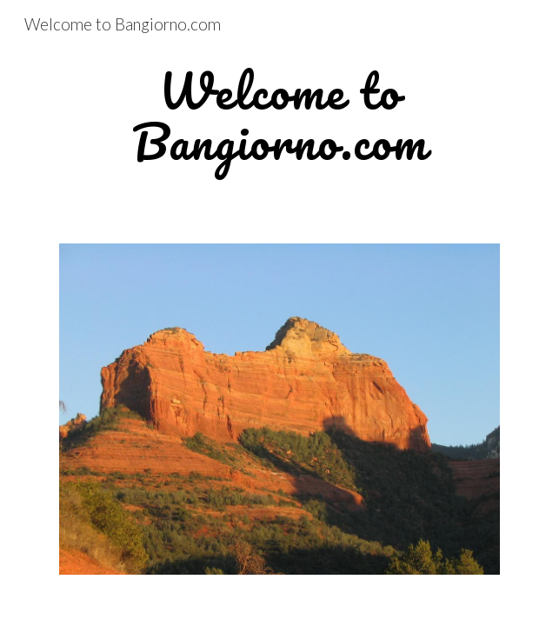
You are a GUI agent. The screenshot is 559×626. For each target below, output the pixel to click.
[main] (279, 117)
